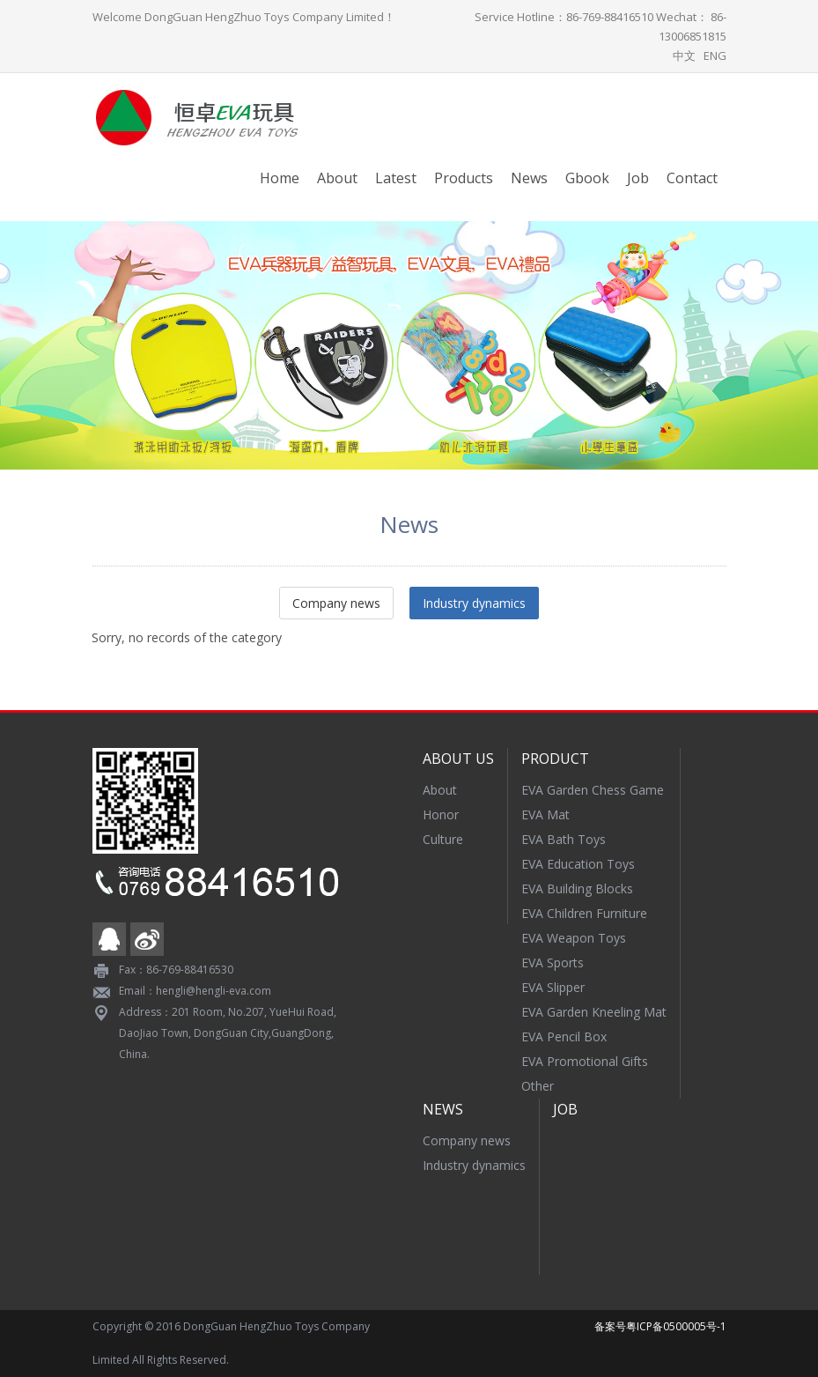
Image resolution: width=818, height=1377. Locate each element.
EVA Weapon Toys (573, 937)
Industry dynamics (474, 603)
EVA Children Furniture (584, 913)
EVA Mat (545, 814)
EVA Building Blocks (577, 888)
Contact (692, 178)
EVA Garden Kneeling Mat (594, 1011)
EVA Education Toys (578, 863)
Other (537, 1085)
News (529, 178)
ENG (715, 55)
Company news (336, 603)
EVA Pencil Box (564, 1036)
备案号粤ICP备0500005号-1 (660, 1326)
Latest (395, 178)
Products (463, 178)
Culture (443, 839)
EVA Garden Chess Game (592, 789)
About (337, 178)
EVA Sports (552, 962)
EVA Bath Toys (563, 839)
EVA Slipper (553, 987)
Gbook (587, 178)
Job (638, 178)
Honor (441, 814)
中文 (684, 55)
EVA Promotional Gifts (584, 1061)
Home (279, 178)
